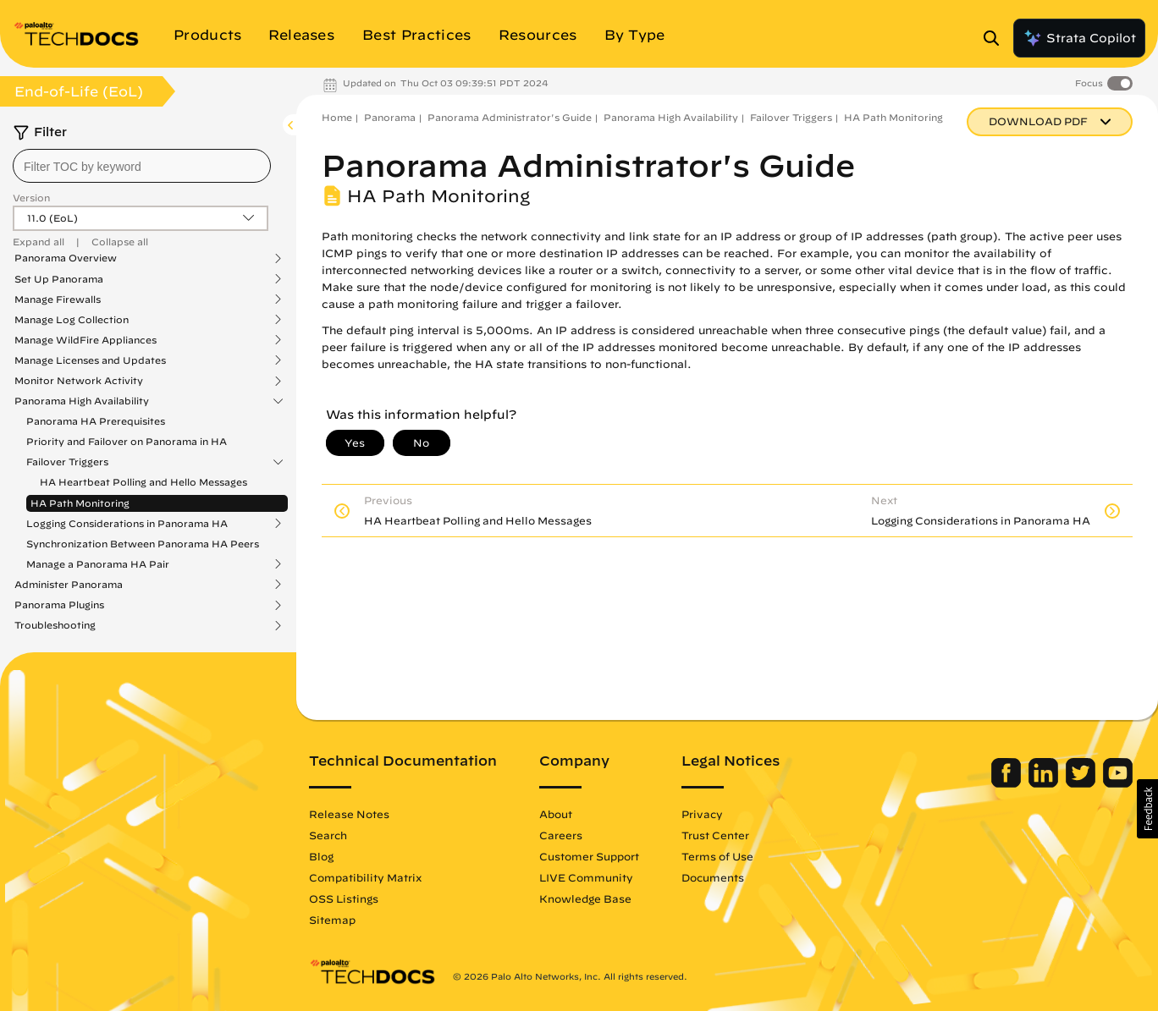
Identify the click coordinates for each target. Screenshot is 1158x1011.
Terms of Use (717, 856)
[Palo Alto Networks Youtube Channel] (1118, 783)
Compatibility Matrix (365, 877)
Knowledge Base (585, 898)
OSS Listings (343, 898)
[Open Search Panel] (996, 38)
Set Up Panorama (58, 279)
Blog (321, 856)
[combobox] (142, 166)
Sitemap (332, 920)
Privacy (702, 814)
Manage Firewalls (57, 299)
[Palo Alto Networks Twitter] (1082, 783)
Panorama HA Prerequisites (95, 420)
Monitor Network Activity (78, 381)
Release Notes (349, 814)
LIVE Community (586, 877)
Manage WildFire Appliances (85, 340)
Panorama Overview (65, 258)
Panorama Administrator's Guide (509, 117)
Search (328, 835)
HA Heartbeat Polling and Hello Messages (143, 481)
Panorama (390, 117)
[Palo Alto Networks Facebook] (1007, 783)
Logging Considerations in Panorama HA (127, 524)
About (555, 814)
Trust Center (715, 835)
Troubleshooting (55, 625)
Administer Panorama (68, 585)
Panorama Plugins (59, 605)
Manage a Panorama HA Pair (97, 564)
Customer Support (589, 856)
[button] (1147, 808)
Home (337, 117)
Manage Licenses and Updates (90, 360)
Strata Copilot (1079, 38)
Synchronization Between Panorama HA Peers (142, 543)
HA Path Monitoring (80, 502)
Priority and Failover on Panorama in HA (126, 441)
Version (31, 197)
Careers (560, 835)
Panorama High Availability (81, 401)
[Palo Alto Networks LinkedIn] (1045, 783)
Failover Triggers (67, 462)
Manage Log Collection (71, 320)
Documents (712, 877)
